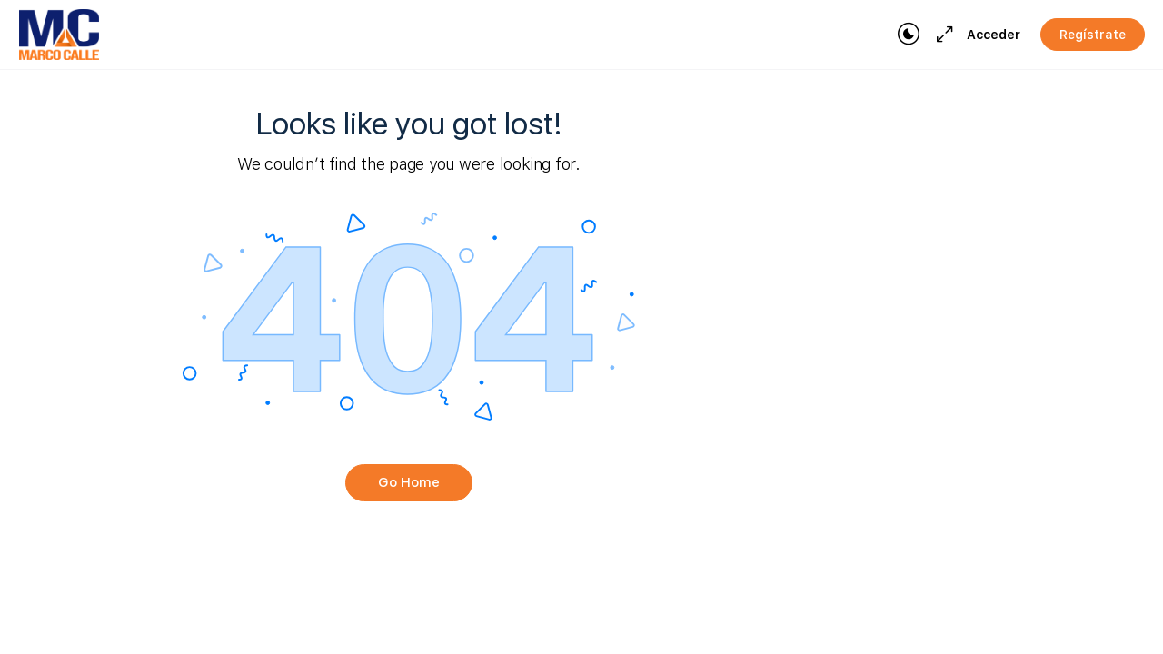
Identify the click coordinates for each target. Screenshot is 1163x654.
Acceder (993, 34)
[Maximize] (941, 34)
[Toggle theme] (908, 34)
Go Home (409, 482)
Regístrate (1092, 34)
